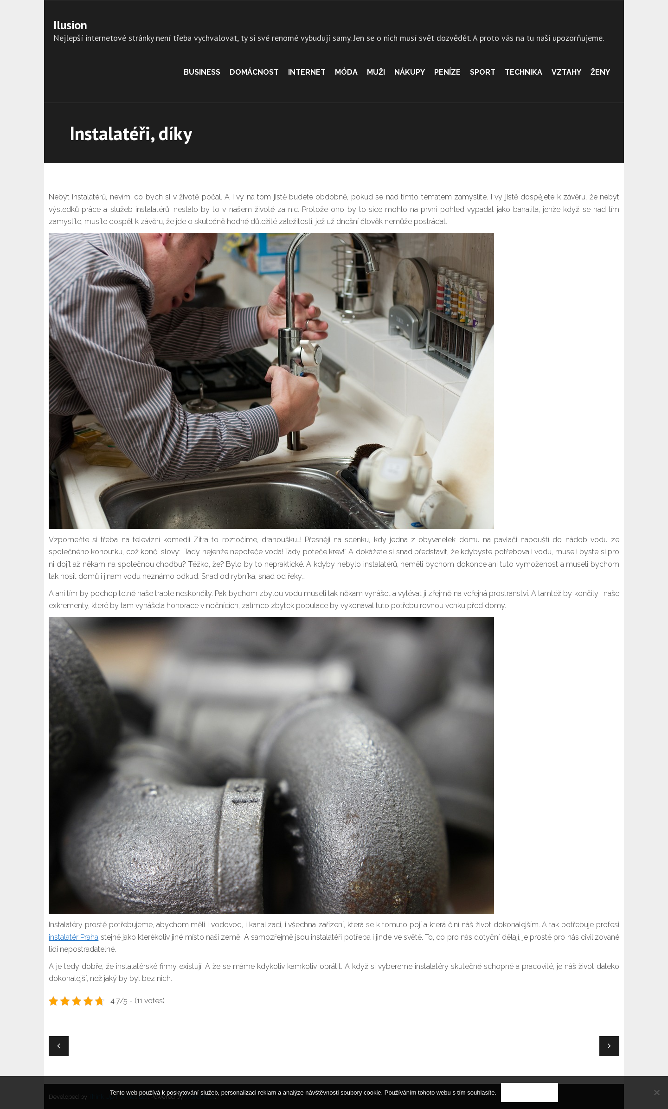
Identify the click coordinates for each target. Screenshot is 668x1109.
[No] (656, 1092)
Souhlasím (529, 1092)
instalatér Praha (73, 937)
